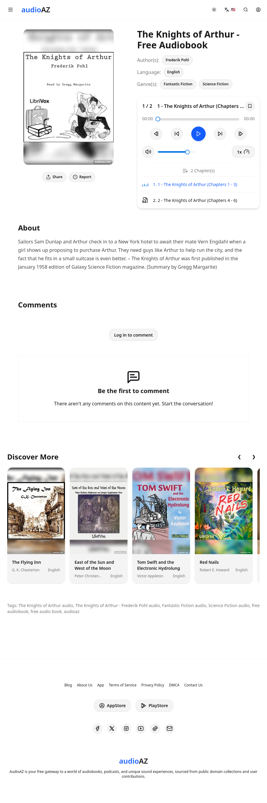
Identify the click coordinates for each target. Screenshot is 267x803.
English (173, 72)
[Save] (250, 106)
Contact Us (193, 685)
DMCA (174, 685)
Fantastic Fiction (178, 84)
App (100, 685)
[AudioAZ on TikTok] (155, 728)
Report (82, 176)
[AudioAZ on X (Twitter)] (112, 728)
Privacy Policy (152, 685)
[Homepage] (36, 10)
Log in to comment (133, 335)
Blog (68, 685)
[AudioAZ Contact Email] (169, 728)
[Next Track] (241, 134)
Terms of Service (123, 685)
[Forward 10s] (220, 134)
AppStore (112, 706)
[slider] (157, 119)
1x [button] (243, 152)
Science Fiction (216, 84)
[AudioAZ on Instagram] (126, 728)
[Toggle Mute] (148, 152)
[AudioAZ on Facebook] (97, 728)
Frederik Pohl (177, 60)
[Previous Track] (156, 134)
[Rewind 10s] (177, 134)
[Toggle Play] (198, 134)
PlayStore (154, 706)
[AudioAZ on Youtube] (141, 728)
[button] (10, 10)
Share (54, 176)
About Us (85, 685)
